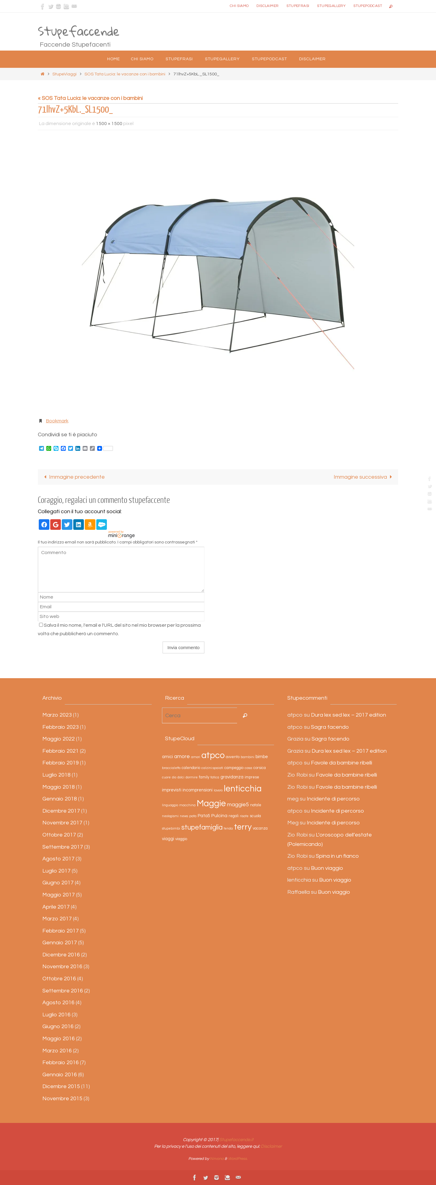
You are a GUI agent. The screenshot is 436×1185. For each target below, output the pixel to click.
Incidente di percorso (333, 799)
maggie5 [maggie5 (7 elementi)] (238, 804)
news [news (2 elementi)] (184, 816)
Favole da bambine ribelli (341, 763)
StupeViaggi (64, 74)
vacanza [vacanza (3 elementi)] (260, 828)
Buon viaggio (327, 868)
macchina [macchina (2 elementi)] (187, 805)
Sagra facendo (330, 727)
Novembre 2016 (62, 967)
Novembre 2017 (62, 823)
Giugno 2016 (58, 1027)
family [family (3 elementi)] (204, 777)
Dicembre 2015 (61, 1087)
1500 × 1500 (109, 123)
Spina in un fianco (337, 856)
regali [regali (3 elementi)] (234, 816)
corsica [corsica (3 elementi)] (259, 768)
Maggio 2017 (58, 895)
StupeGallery (331, 6)
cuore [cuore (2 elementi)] (166, 777)
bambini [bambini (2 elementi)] (247, 757)
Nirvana (217, 1159)
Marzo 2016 (57, 1051)
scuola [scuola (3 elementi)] (255, 816)
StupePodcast (367, 6)
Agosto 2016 (58, 1002)
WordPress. (238, 1159)
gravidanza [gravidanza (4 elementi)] (231, 777)
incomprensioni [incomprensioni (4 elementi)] (198, 790)
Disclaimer (267, 6)
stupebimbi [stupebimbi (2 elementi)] (171, 828)
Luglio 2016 (56, 1015)
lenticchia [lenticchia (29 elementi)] (243, 788)
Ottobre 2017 (59, 835)
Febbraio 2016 (60, 1062)
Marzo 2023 (57, 715)
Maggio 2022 (58, 739)
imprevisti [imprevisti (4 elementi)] (171, 790)
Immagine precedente (73, 477)
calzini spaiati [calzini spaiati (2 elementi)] (212, 768)
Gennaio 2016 (59, 1075)
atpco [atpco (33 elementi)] (213, 755)
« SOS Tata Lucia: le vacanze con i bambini (90, 98)
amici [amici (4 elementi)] (167, 756)
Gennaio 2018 (59, 799)
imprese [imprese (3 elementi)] (252, 777)
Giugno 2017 (58, 883)
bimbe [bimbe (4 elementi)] (262, 756)
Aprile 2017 (56, 907)
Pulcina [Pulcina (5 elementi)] (219, 815)
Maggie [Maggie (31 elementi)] (211, 803)
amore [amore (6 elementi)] (182, 756)
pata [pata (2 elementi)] (193, 816)
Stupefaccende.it (236, 1139)
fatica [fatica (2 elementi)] (214, 777)
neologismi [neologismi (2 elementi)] (170, 816)
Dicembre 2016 (61, 955)
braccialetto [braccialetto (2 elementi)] (171, 768)
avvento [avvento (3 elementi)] (232, 757)
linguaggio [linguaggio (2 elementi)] (170, 805)
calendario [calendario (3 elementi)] (191, 768)
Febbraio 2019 (60, 763)
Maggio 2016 (58, 1038)
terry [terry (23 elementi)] (243, 827)
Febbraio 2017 (60, 931)
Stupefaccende (79, 31)
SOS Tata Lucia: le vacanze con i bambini (124, 74)
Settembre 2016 (62, 991)
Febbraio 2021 (60, 751)
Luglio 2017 (56, 871)
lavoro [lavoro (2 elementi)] (218, 790)
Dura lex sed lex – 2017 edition (348, 715)
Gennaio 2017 (59, 943)
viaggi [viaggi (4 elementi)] (168, 839)
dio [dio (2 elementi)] (174, 777)
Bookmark (57, 420)
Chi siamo (239, 6)
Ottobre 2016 (59, 979)
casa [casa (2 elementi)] (248, 768)
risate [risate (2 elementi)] (244, 816)
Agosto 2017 (58, 859)
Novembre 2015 (62, 1098)
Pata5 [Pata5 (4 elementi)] (204, 816)
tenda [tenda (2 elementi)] (228, 828)
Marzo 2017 (57, 919)
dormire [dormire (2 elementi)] (192, 777)
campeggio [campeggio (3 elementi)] (233, 768)
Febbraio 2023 (60, 727)
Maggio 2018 (58, 787)
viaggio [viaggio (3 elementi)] (181, 839)
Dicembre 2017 (61, 811)
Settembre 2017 (62, 847)
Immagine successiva (364, 477)
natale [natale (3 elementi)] (255, 805)
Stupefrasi (297, 6)
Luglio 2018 (56, 775)
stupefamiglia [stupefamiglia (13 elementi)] (202, 827)
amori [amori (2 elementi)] (195, 757)
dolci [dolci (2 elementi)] (180, 777)
